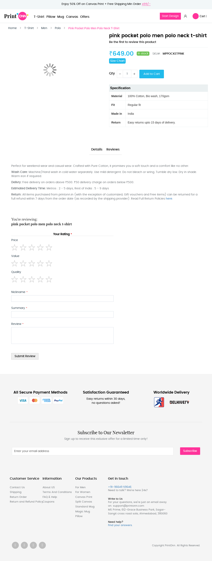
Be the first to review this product (132, 42)
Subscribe (190, 451)
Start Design (170, 16)
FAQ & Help (50, 497)
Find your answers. (120, 525)
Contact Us (17, 487)
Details (97, 149)
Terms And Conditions (57, 492)
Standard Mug (85, 506)
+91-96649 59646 (119, 487)
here (169, 198)
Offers (84, 16)
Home (12, 28)
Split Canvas (83, 501)
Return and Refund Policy (24, 501)
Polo (58, 28)
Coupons (48, 501)
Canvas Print (83, 497)
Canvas (72, 16)
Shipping (15, 492)
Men (44, 28)
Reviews (113, 149)
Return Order (18, 497)
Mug (60, 16)
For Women (82, 492)
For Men (80, 487)
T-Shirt (39, 16)
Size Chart (117, 60)
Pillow (50, 16)
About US (49, 487)
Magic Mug (82, 511)
